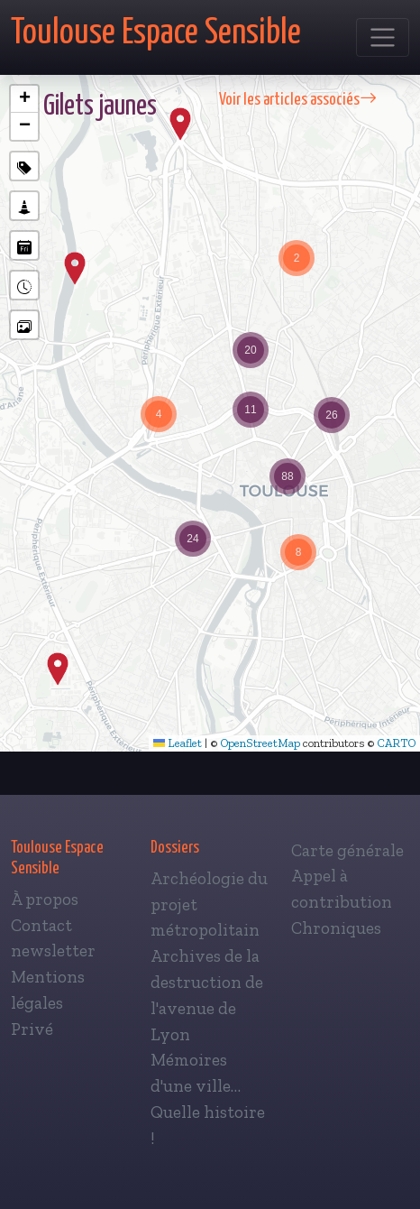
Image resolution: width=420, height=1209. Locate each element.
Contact (41, 925)
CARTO (396, 743)
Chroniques (336, 928)
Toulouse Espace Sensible (156, 33)
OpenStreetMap (260, 743)
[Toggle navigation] (382, 37)
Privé (32, 1029)
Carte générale (347, 850)
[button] (57, 669)
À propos (44, 899)
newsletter (53, 950)
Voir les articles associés (298, 99)
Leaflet (177, 743)
